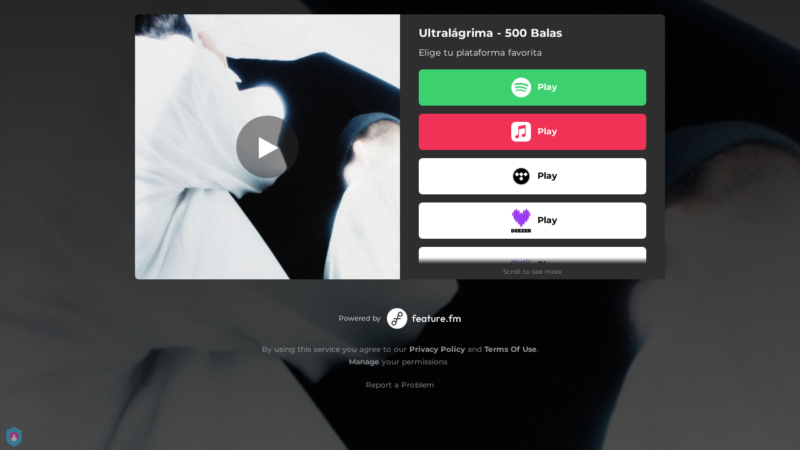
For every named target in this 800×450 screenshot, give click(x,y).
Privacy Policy (437, 349)
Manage (364, 361)
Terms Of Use (510, 349)
